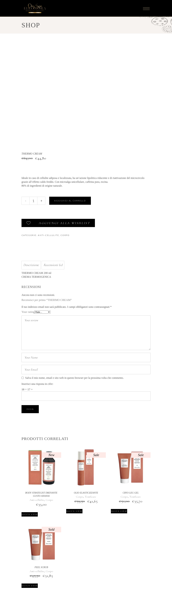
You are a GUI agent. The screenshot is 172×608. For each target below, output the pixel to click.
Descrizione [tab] (31, 265)
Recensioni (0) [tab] (53, 265)
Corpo (65, 235)
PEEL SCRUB (41, 567)
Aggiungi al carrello (70, 200)
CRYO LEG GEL (131, 493)
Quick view (30, 514)
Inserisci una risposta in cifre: (37, 383)
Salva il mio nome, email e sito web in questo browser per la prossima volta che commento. (74, 377)
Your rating (28, 311)
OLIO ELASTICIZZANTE (86, 493)
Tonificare (90, 496)
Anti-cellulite (48, 235)
